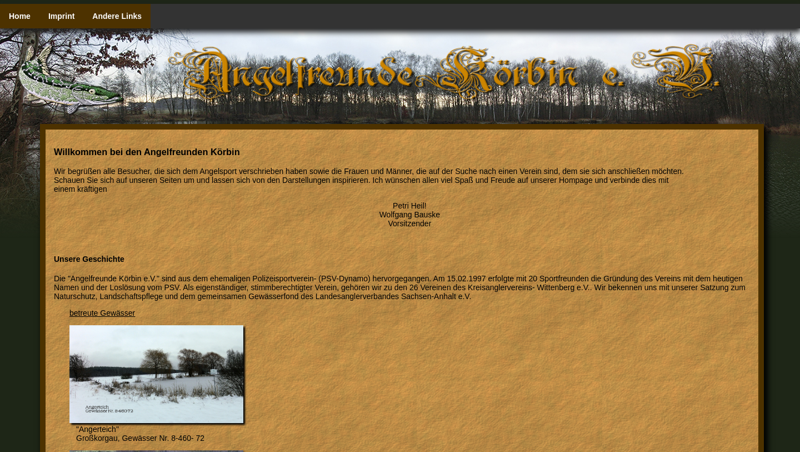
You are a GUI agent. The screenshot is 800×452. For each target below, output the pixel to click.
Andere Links (117, 16)
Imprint (61, 16)
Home (20, 16)
